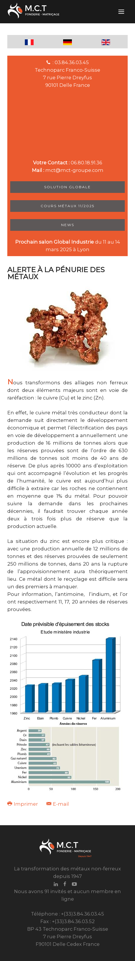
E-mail (57, 804)
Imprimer (23, 804)
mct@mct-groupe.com (74, 170)
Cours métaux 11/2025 (67, 206)
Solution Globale (67, 187)
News (67, 225)
